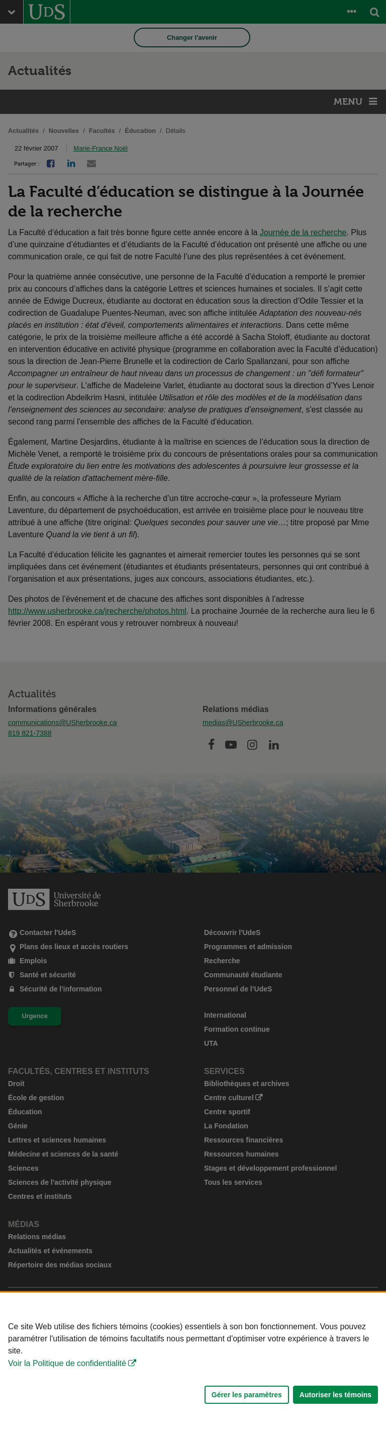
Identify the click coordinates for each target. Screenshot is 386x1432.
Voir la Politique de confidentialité (67, 1363)
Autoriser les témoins (335, 1395)
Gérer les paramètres (247, 1395)
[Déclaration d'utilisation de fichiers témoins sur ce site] (193, 1362)
